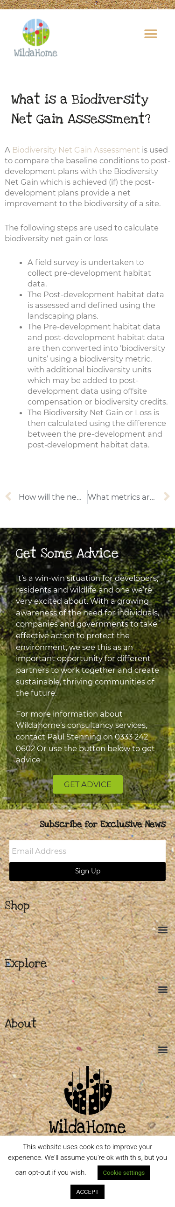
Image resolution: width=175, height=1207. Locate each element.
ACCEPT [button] (87, 1191)
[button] (150, 33)
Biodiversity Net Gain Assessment (76, 149)
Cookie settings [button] (124, 1172)
